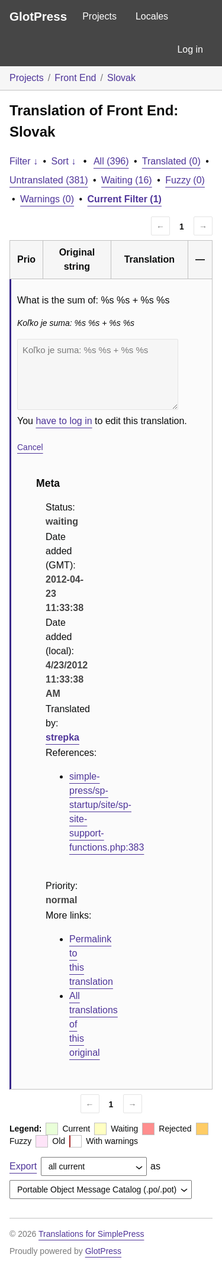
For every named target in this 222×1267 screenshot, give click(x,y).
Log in (190, 49)
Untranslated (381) (48, 180)
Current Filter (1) (125, 199)
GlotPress (38, 16)
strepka (62, 737)
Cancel (30, 447)
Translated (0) (171, 161)
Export (23, 1166)
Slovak (121, 78)
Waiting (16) (126, 180)
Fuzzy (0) (185, 180)
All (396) (111, 161)
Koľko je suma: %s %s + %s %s (97, 374)
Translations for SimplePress (91, 1234)
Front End (75, 78)
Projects (99, 16)
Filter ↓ (23, 161)
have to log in (64, 421)
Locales (152, 16)
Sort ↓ (64, 161)
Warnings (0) (47, 199)
